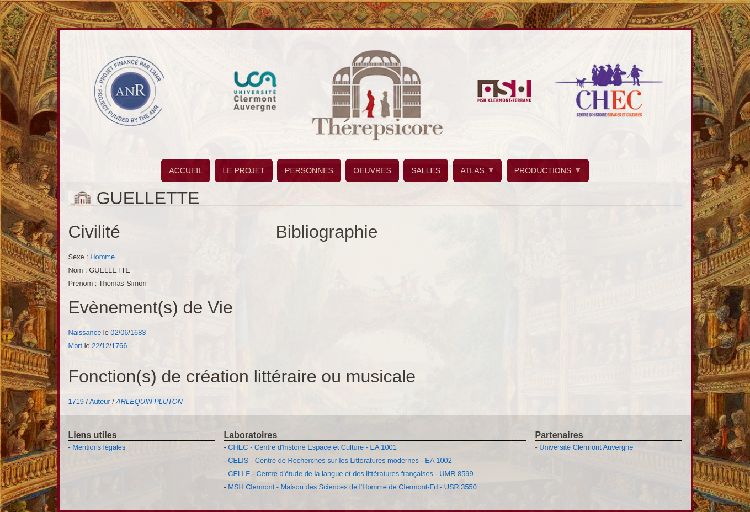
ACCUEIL (186, 170)
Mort (75, 346)
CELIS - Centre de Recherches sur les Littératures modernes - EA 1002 (339, 460)
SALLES (425, 170)
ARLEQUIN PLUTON (149, 401)
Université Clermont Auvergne (586, 447)
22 (95, 346)
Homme (102, 257)
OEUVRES (372, 170)
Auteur (99, 401)
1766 (119, 346)
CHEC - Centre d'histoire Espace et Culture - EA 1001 (312, 447)
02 (114, 332)
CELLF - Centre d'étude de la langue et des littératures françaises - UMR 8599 (350, 474)
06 (124, 332)
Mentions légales (98, 447)
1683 (138, 332)
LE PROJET (243, 170)
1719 (76, 401)
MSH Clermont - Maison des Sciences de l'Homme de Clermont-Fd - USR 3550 (352, 487)
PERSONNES (309, 170)
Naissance (85, 332)
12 (105, 346)
